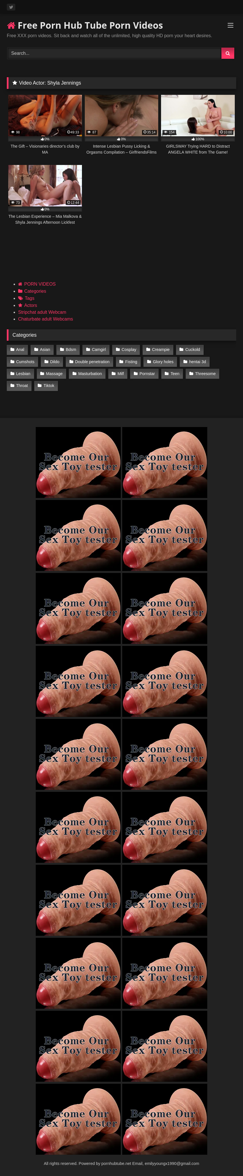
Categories (35, 291)
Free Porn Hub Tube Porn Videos (85, 25)
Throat (22, 385)
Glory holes (163, 361)
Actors (30, 305)
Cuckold (192, 349)
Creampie (161, 349)
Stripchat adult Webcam (42, 312)
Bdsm (71, 349)
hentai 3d (197, 361)
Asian (45, 349)
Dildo (55, 361)
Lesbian (23, 373)
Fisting (131, 361)
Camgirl (99, 349)
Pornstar (147, 373)
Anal (20, 349)
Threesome (205, 373)
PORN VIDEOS (40, 284)
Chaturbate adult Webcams (45, 319)
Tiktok (49, 385)
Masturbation (90, 373)
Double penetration (92, 361)
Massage (54, 373)
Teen (175, 373)
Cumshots (25, 361)
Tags (29, 298)
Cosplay (129, 349)
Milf (120, 373)
